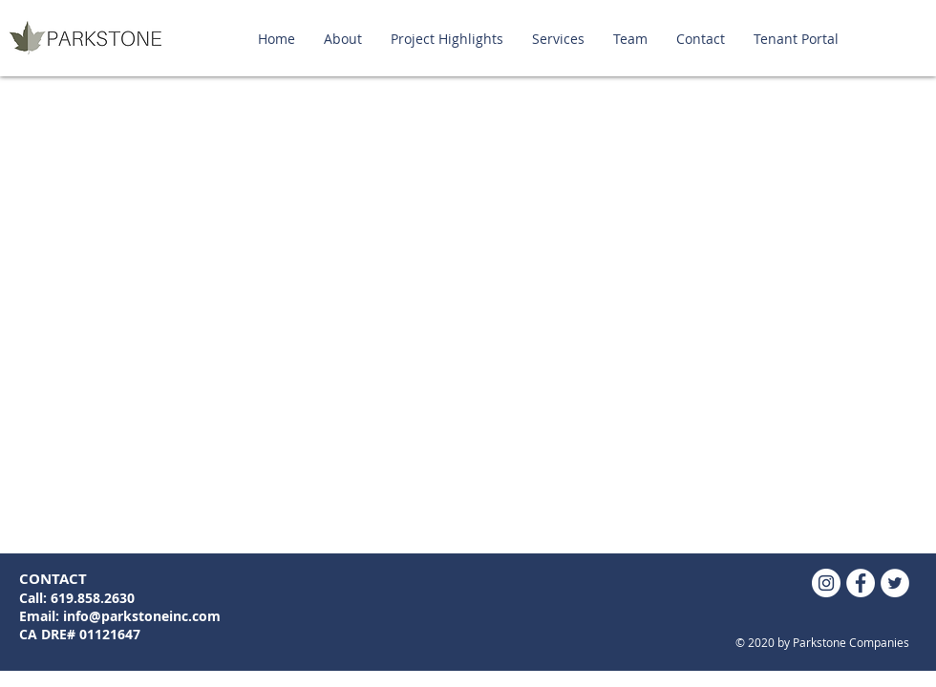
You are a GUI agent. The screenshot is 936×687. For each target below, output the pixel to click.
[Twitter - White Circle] (895, 583)
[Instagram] (826, 583)
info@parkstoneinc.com (142, 616)
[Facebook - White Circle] (860, 583)
